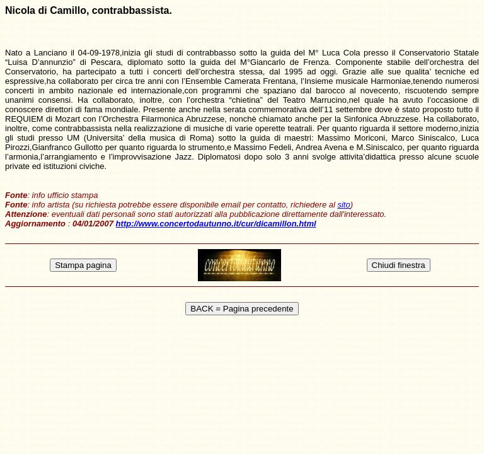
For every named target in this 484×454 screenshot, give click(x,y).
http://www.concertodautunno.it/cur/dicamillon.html (216, 223)
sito (343, 204)
